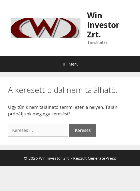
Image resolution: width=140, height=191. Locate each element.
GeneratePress (102, 158)
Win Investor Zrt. (103, 25)
